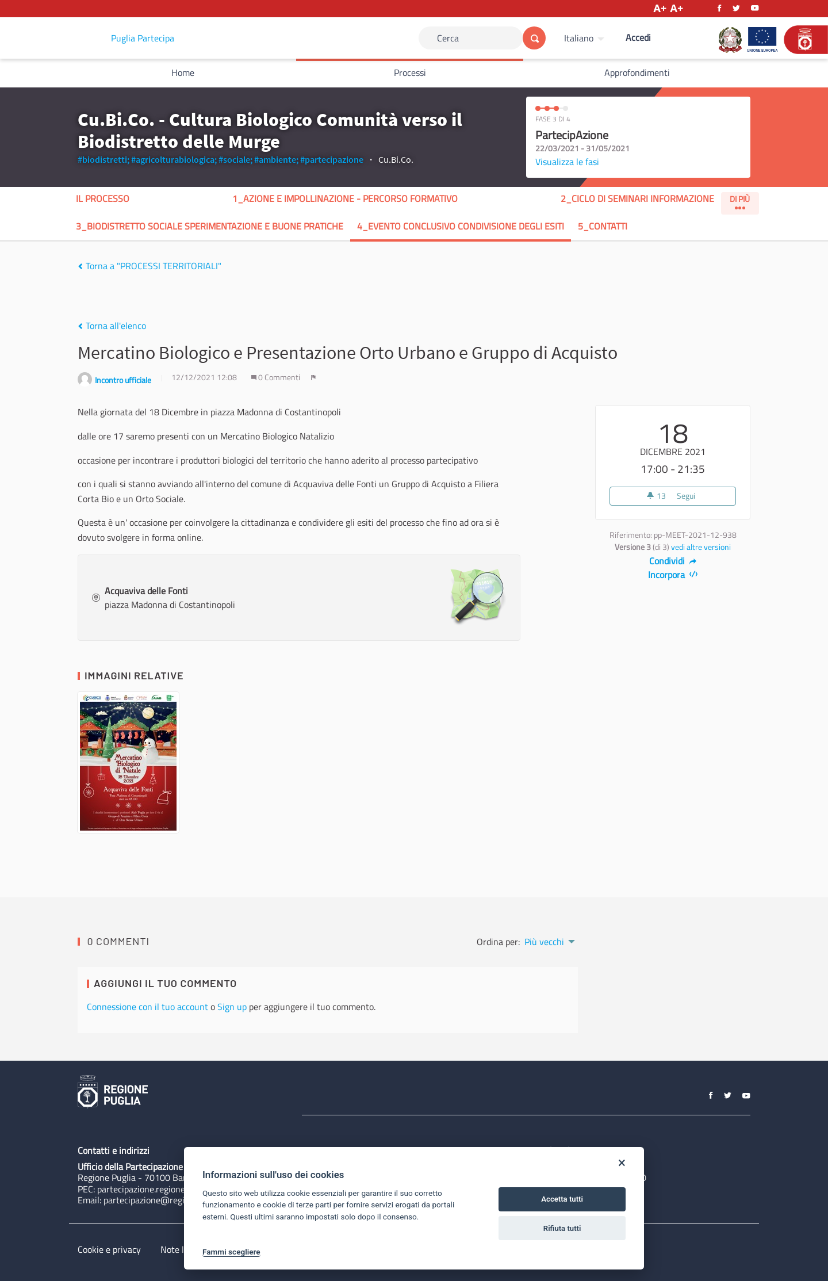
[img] (80, 266)
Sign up (232, 1007)
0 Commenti (276, 377)
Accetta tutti (562, 1199)
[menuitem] (585, 38)
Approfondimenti (637, 72)
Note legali (181, 1249)
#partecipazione (331, 159)
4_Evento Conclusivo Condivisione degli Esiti (460, 226)
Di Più (740, 201)
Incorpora (673, 574)
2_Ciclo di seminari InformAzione (637, 198)
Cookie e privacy (109, 1249)
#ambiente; (276, 159)
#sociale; (235, 159)
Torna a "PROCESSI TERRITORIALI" (149, 266)
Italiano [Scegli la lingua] (578, 38)
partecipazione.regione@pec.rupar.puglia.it (180, 1189)
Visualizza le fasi (567, 162)
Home (182, 72)
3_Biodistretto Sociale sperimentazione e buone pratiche (209, 226)
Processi (410, 72)
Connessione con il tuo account (147, 1007)
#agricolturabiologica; (174, 159)
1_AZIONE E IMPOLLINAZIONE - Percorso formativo (345, 198)
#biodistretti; (103, 159)
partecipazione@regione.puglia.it (167, 1200)
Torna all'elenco (112, 325)
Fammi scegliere (231, 1251)
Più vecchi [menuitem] (544, 941)
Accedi (638, 37)
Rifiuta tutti (562, 1228)
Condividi (673, 560)
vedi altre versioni (701, 547)
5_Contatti (602, 226)
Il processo (102, 198)
